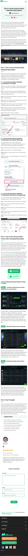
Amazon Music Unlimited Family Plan (12, 426)
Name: (3, 487)
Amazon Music (20, 15)
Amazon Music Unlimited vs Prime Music (12, 420)
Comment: (4, 473)
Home (4, 512)
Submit (14, 502)
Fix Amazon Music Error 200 (10, 430)
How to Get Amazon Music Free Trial (11, 423)
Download (15, 276)
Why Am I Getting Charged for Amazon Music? (13, 421)
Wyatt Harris (16, 13)
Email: (3, 493)
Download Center (10, 542)
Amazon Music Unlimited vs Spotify (11, 428)
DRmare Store (9, 538)
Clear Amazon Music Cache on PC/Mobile (13, 425)
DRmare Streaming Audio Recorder (8, 253)
